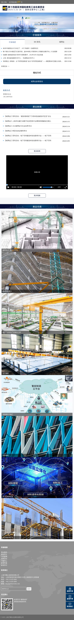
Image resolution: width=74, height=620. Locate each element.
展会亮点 (4, 554)
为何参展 (4, 556)
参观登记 (4, 565)
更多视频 (37, 195)
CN (2, 2)
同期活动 (4, 559)
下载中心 (4, 561)
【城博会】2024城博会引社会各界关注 (18, 126)
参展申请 (4, 563)
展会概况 (4, 552)
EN (6, 2)
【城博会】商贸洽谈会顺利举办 (15, 131)
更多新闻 (37, 151)
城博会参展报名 (37, 81)
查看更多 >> (5, 66)
